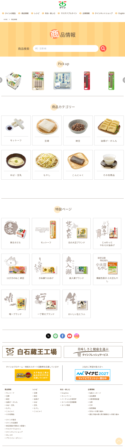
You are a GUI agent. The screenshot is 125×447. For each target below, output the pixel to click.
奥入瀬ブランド (76, 277)
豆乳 (35, 405)
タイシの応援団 (12, 423)
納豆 (78, 140)
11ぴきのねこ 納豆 (15, 277)
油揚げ (36, 399)
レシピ (34, 389)
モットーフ (16, 140)
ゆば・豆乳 (16, 175)
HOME (6, 19)
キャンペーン (66, 396)
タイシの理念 (11, 419)
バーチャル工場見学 (69, 399)
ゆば (35, 402)
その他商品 (109, 175)
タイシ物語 (66, 405)
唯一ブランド (15, 314)
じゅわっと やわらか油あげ (107, 244)
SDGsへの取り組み (96, 411)
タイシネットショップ (14, 432)
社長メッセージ (95, 393)
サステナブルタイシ (13, 429)
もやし (46, 175)
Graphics (65, 393)
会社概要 (92, 396)
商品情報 (8, 389)
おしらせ (9, 435)
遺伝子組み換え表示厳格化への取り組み (104, 414)
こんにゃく (78, 175)
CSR (91, 405)
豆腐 (47, 140)
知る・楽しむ (65, 389)
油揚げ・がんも (109, 140)
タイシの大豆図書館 (69, 402)
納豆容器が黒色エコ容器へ (16, 426)
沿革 (91, 402)
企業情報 (91, 389)
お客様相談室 (94, 399)
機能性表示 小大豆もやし (107, 279)
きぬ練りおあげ (46, 277)
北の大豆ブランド (76, 242)
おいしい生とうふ (76, 314)
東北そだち (15, 242)
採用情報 (92, 408)
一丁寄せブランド (46, 314)
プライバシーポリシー (14, 438)
